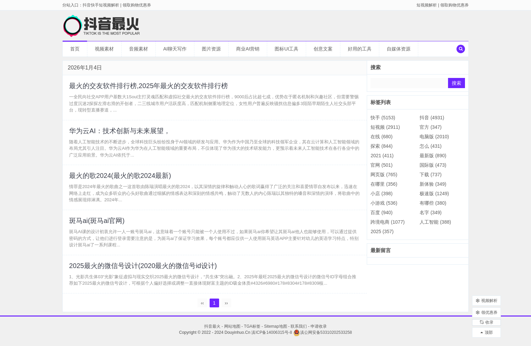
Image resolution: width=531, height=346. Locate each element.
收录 (486, 320)
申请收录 (319, 329)
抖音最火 (212, 329)
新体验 (433, 184)
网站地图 (232, 329)
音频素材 (138, 49)
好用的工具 (359, 49)
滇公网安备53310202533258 (322, 335)
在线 (381, 136)
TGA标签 (252, 329)
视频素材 (104, 49)
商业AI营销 (247, 49)
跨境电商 (387, 222)
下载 (431, 174)
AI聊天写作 (175, 49)
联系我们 (299, 329)
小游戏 (383, 203)
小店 (381, 193)
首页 (75, 49)
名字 (431, 212)
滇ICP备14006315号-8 (271, 335)
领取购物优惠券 (454, 5)
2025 (382, 231)
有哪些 (433, 203)
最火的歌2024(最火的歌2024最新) (120, 177)
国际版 (433, 165)
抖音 (432, 117)
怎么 (431, 146)
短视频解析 (427, 5)
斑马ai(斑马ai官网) (97, 223)
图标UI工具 (286, 49)
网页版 (383, 174)
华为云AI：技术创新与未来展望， (120, 132)
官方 (431, 127)
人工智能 (435, 222)
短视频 (385, 127)
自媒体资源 (398, 49)
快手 (382, 117)
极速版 (434, 193)
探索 (381, 146)
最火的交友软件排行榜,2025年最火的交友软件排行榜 (149, 86)
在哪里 (383, 184)
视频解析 (486, 296)
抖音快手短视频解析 (101, 5)
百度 (381, 212)
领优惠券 (486, 308)
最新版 (433, 155)
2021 (382, 155)
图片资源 (211, 49)
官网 (381, 165)
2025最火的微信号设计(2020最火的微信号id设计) (143, 268)
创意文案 (323, 49)
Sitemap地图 (275, 329)
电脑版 (434, 136)
